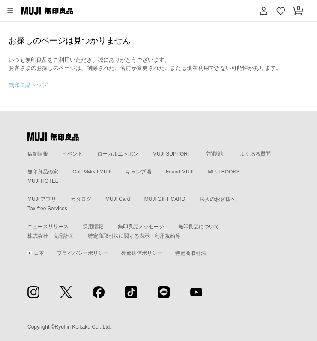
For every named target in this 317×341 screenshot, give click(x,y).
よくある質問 (255, 154)
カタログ (81, 199)
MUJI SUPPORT (172, 154)
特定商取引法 (190, 253)
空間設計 (215, 154)
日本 (35, 253)
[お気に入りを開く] (280, 10)
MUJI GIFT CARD (164, 199)
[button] (10, 10)
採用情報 (93, 227)
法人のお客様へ (218, 199)
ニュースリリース (48, 227)
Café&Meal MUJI (91, 172)
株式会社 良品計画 (50, 236)
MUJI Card (117, 199)
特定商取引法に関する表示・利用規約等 (134, 236)
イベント (72, 154)
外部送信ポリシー (141, 253)
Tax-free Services (47, 209)
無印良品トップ (28, 85)
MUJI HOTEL (42, 181)
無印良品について (198, 227)
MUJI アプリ (41, 199)
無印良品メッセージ (141, 227)
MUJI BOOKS (223, 172)
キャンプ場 (138, 172)
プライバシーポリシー (82, 253)
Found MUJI (180, 172)
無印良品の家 (42, 172)
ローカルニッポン (117, 154)
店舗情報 (37, 154)
